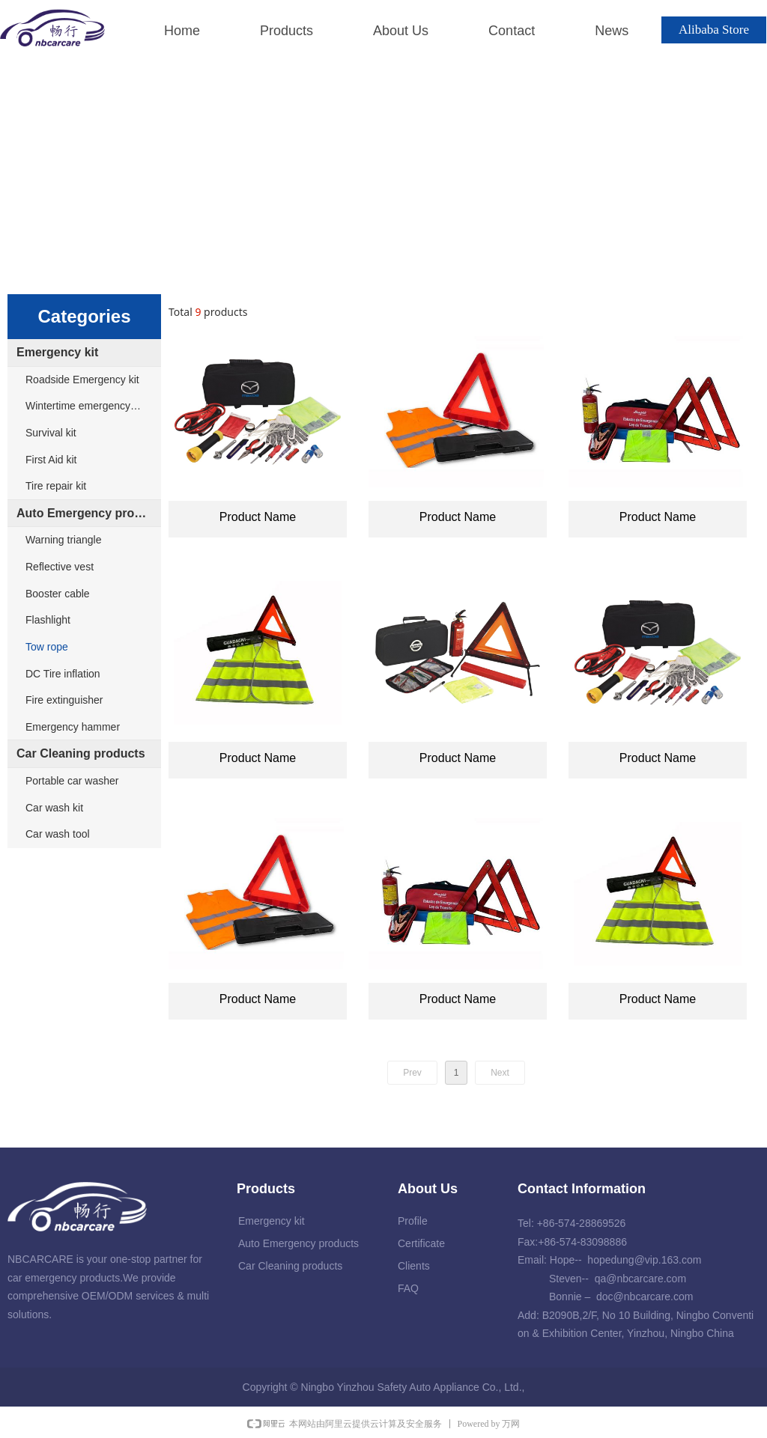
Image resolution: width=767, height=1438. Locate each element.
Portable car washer (72, 781)
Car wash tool (57, 834)
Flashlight (47, 620)
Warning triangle (63, 540)
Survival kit (50, 433)
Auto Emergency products (88, 513)
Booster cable (57, 594)
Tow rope (46, 647)
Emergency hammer (72, 727)
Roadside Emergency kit (82, 380)
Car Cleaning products (80, 753)
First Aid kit (50, 460)
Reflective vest (59, 567)
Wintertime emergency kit (84, 406)
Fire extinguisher (64, 700)
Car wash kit (54, 808)
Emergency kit (57, 352)
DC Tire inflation (62, 674)
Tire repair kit (55, 486)
